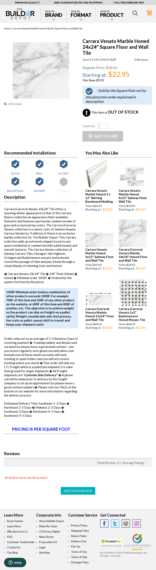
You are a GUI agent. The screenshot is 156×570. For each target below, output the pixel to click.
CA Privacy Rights (49, 531)
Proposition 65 (48, 542)
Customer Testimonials (21, 542)
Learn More (14, 526)
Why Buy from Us (17, 531)
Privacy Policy (79, 525)
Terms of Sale (79, 557)
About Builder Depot (51, 521)
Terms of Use (79, 551)
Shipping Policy (80, 530)
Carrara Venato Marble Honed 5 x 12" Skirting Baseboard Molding (99, 196)
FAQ (9, 536)
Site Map (44, 552)
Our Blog (12, 552)
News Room (46, 536)
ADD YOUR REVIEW (78, 491)
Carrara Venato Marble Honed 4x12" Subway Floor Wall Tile (133, 196)
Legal (42, 547)
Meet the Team (48, 526)
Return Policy (79, 536)
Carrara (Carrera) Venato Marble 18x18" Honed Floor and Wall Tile (133, 255)
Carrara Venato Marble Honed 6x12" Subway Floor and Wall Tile (99, 255)
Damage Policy (80, 562)
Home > (8, 28)
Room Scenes (15, 521)
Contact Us (13, 547)
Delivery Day (79, 541)
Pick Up (75, 546)
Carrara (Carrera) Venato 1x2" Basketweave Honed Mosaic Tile (132, 314)
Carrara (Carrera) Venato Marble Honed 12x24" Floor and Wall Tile (99, 314)
